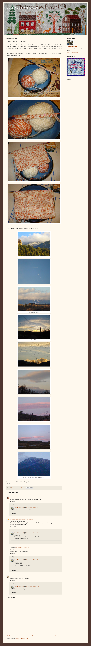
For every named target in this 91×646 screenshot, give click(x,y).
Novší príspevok (10, 636)
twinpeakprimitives (15, 519)
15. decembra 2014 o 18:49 (32, 586)
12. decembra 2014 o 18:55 (20, 497)
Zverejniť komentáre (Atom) (21, 638)
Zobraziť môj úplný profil (72, 52)
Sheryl (12, 497)
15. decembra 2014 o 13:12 (22, 576)
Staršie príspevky (57, 636)
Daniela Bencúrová (19, 507)
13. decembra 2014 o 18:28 (32, 533)
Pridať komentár (11, 597)
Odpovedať (13, 501)
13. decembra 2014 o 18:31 (32, 559)
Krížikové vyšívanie (22, 7)
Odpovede (14, 504)
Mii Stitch (12, 576)
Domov (34, 636)
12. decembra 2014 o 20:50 (26, 519)
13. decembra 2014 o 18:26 (32, 507)
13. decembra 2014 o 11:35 (22, 547)
